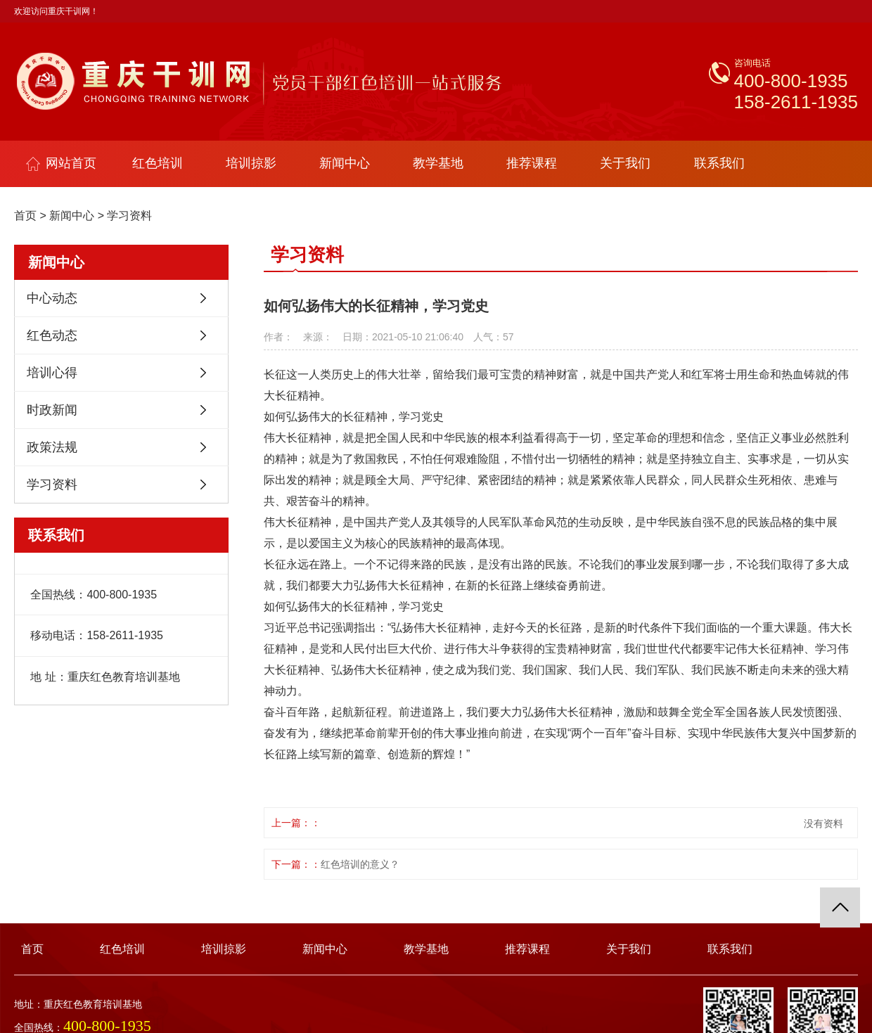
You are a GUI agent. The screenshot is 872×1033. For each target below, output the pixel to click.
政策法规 (52, 447)
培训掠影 (251, 163)
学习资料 (129, 216)
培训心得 (52, 373)
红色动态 (52, 335)
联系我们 (719, 163)
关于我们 (625, 163)
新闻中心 (344, 163)
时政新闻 (52, 410)
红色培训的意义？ (360, 864)
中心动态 (52, 298)
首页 (25, 216)
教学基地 (438, 163)
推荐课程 (531, 163)
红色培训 (157, 163)
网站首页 (61, 163)
